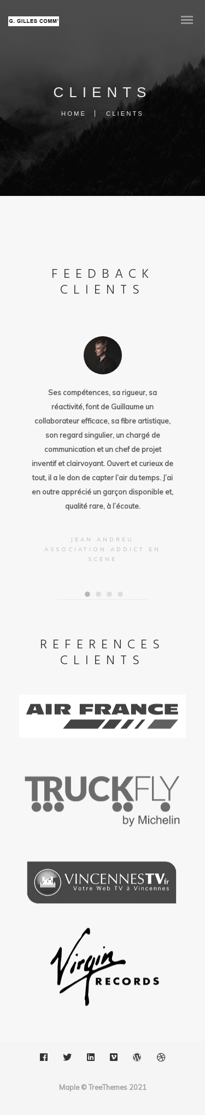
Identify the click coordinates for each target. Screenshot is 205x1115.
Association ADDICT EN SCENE (102, 554)
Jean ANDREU (102, 539)
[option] (103, 451)
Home (73, 113)
